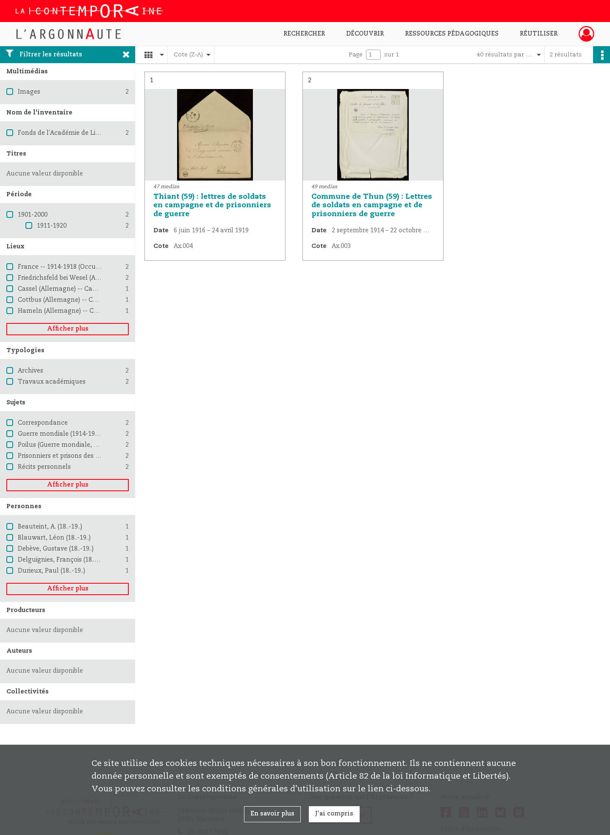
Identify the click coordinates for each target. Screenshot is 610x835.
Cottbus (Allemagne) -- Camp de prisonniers (84, 300)
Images (29, 92)
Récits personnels (44, 467)
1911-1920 (52, 226)
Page (356, 55)
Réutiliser (538, 34)
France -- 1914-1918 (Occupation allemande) (85, 267)
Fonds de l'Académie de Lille (60, 133)
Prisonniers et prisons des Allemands (73, 456)
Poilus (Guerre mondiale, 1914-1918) (71, 445)
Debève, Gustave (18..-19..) (56, 549)
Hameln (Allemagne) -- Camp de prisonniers (84, 311)
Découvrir (365, 34)
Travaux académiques (52, 382)
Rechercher (304, 34)
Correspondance (43, 423)
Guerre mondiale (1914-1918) (60, 434)
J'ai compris (334, 814)
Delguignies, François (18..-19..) (63, 560)
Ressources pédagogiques (452, 34)
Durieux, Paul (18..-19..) (51, 571)
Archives (30, 371)
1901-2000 (32, 215)
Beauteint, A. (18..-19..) (50, 527)
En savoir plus (272, 814)
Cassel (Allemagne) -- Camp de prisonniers (82, 289)
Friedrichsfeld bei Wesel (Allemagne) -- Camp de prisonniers (107, 278)
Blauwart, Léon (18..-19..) (54, 538)
